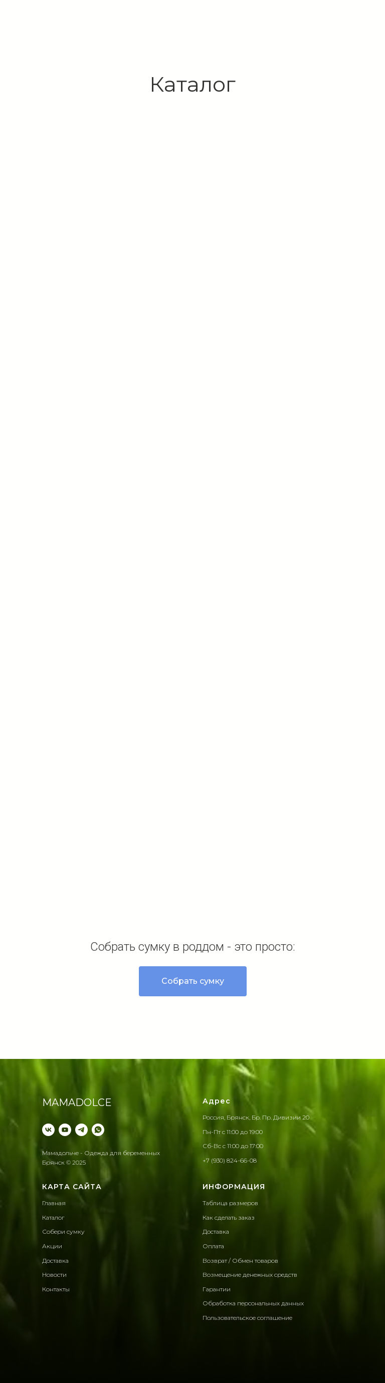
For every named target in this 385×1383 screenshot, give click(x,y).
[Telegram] (81, 1130)
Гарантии (217, 1289)
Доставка (55, 1260)
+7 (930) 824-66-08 (230, 1160)
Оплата (213, 1246)
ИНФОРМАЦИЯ (234, 1186)
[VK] (48, 1130)
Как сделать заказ (229, 1217)
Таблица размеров (230, 1203)
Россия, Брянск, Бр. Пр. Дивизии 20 (256, 1117)
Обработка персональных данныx (253, 1303)
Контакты (56, 1289)
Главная (54, 1203)
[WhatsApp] (98, 1130)
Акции (52, 1246)
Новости (54, 1274)
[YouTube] (65, 1130)
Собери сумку (63, 1231)
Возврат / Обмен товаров (240, 1260)
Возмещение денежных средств (250, 1274)
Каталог (53, 1217)
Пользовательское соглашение (247, 1317)
